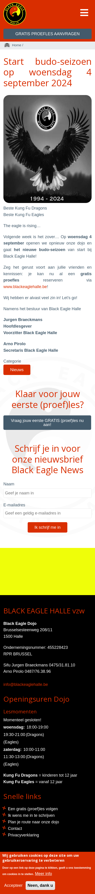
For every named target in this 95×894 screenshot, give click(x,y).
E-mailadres (14, 505)
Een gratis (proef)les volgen (33, 809)
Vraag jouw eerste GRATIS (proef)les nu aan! (47, 422)
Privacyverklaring (23, 835)
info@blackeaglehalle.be (25, 684)
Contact (15, 828)
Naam (8, 484)
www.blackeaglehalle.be (25, 286)
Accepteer (13, 885)
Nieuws (17, 370)
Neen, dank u (40, 885)
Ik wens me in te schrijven (31, 815)
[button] (47, 201)
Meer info (43, 873)
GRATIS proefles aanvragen (47, 34)
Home (16, 45)
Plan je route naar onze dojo (33, 822)
